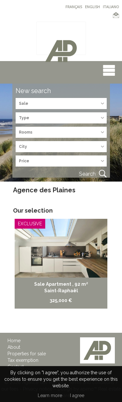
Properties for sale (26, 353)
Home (13, 340)
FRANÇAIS (73, 6)
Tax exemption (22, 360)
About (13, 347)
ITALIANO (111, 6)
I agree (77, 395)
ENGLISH (92, 6)
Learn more (50, 395)
